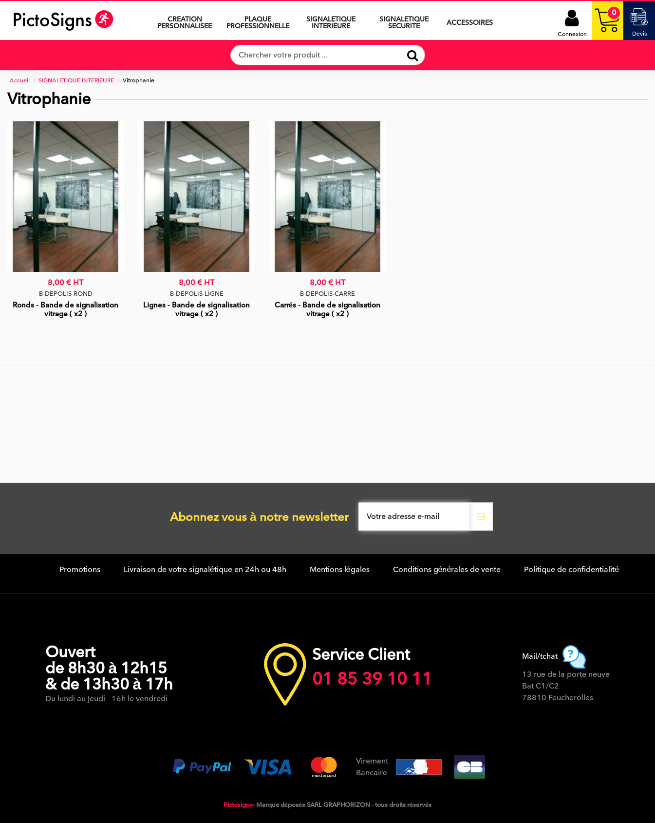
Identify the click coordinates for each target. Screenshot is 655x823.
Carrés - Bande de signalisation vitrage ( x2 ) (327, 309)
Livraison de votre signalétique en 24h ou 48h (205, 569)
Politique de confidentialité (571, 569)
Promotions (79, 569)
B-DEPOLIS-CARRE (327, 293)
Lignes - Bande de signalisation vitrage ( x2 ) (196, 309)
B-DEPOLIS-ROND (66, 293)
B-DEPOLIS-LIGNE (197, 293)
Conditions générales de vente (447, 569)
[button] (330, 20)
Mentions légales (340, 569)
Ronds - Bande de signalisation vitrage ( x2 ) (65, 309)
